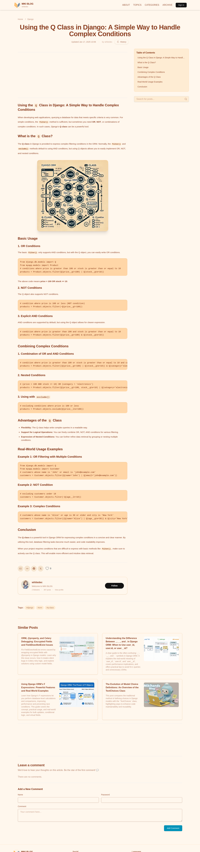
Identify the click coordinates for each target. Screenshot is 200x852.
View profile (59, 590)
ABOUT (126, 5)
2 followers (36, 590)
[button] (72, 195)
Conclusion (142, 87)
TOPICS (137, 5)
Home (20, 19)
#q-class (50, 608)
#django (29, 608)
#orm (40, 608)
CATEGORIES (152, 5)
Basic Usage (143, 67)
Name (20, 795)
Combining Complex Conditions (151, 72)
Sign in (181, 5)
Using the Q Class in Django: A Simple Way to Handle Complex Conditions (162, 57)
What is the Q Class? (147, 62)
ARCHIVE (167, 5)
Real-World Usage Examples (150, 82)
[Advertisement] (72, 75)
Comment (22, 806)
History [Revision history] (121, 42)
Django (30, 19)
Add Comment (173, 828)
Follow (114, 586)
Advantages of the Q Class (149, 77)
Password (105, 795)
